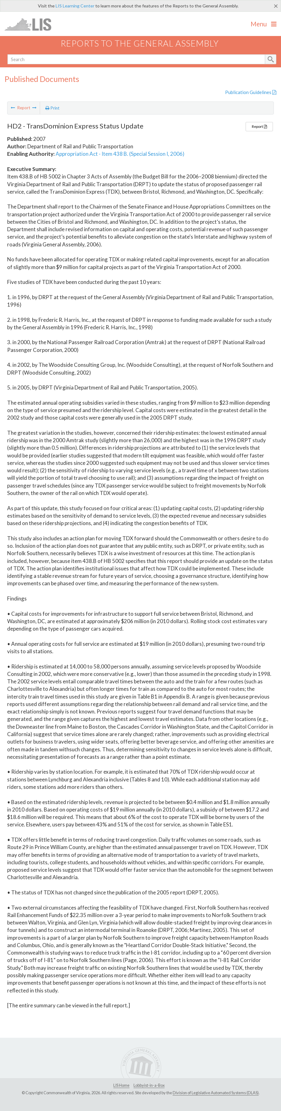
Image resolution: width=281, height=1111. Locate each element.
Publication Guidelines (250, 92)
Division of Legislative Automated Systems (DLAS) (216, 1092)
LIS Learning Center (75, 5)
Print (52, 108)
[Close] (276, 6)
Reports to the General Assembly (140, 43)
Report (259, 126)
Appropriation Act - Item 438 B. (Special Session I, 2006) (120, 154)
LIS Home (121, 1085)
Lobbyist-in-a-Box (149, 1085)
